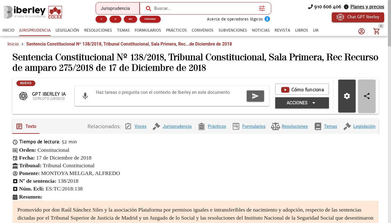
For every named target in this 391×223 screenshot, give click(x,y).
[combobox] (205, 8)
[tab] (8, 30)
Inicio (13, 44)
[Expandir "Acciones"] (302, 106)
